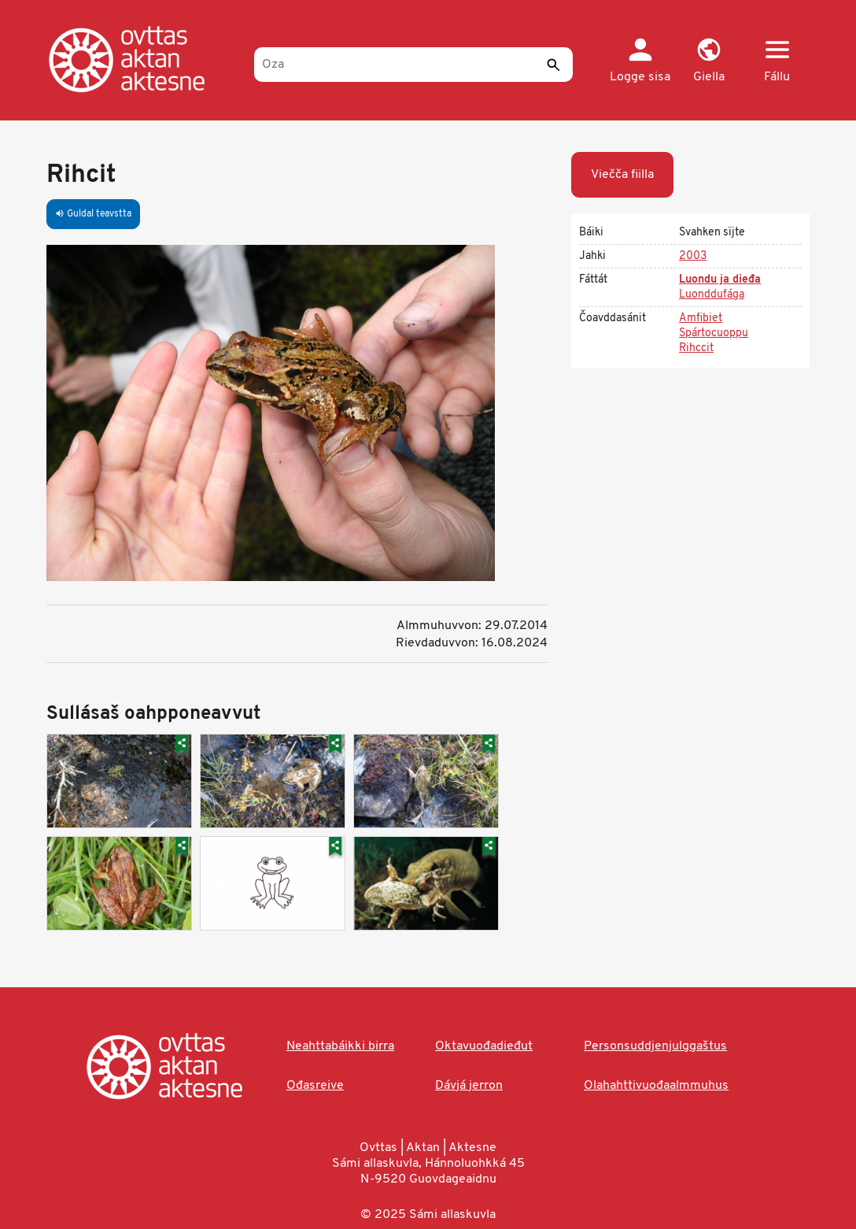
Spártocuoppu (713, 333)
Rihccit (696, 348)
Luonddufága (711, 294)
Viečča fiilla (622, 175)
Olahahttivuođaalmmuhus (656, 1086)
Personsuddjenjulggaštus (655, 1046)
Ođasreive (315, 1086)
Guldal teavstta (93, 214)
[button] (708, 61)
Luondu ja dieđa (720, 279)
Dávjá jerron (469, 1086)
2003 (693, 256)
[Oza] (413, 64)
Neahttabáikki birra (340, 1046)
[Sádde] (553, 64)
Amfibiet (700, 318)
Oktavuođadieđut (484, 1046)
